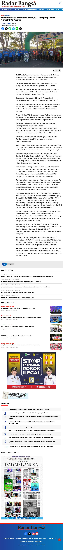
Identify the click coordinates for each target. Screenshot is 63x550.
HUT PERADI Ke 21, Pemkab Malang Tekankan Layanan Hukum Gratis (21, 317)
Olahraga (7, 15)
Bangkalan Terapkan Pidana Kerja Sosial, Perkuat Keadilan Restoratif (31, 446)
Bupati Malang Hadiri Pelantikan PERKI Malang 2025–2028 (18, 308)
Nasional (42, 10)
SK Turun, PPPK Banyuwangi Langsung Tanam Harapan (17, 326)
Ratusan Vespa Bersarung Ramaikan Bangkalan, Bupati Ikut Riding (30, 434)
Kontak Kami (53, 539)
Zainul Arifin (5, 23)
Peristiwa (18, 10)
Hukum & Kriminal (7, 10)
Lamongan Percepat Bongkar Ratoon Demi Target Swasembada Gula (31, 437)
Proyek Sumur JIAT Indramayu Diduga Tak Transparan (26, 427)
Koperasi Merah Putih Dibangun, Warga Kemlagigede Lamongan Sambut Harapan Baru (32, 422)
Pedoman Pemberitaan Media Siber (31, 541)
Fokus (57, 10)
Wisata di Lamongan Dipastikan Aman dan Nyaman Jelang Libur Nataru (32, 430)
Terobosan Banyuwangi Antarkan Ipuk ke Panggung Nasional (28, 413)
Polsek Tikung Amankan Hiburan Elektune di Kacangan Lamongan (29, 409)
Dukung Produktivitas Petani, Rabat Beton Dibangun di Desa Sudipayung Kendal (32, 442)
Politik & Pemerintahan (29, 10)
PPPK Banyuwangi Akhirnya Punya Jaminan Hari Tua (16, 336)
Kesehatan (50, 10)
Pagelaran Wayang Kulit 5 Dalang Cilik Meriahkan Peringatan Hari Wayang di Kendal (33, 417)
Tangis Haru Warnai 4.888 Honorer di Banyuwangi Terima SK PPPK (20, 345)
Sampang (10, 264)
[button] (54, 71)
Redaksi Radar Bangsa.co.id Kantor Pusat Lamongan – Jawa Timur (25, 539)
